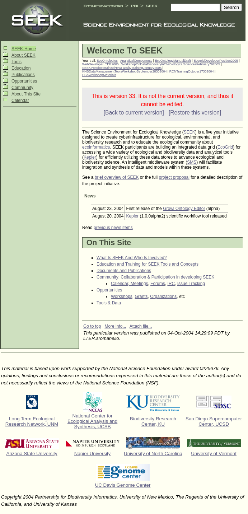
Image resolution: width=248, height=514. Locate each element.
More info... (115, 326)
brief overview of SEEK (117, 177)
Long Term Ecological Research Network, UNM (31, 421)
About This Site (26, 94)
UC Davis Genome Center (123, 485)
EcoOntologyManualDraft (173, 60)
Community (22, 87)
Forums (157, 283)
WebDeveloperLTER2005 (100, 64)
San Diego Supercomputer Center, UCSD (214, 421)
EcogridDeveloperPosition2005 (215, 60)
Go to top (92, 326)
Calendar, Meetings (129, 283)
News (89, 195)
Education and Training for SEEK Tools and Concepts (147, 264)
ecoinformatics (96, 147)
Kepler (90, 157)
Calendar (20, 100)
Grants (141, 296)
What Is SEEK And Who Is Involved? (132, 257)
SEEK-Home (23, 48)
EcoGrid (225, 147)
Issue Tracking (191, 283)
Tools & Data (109, 302)
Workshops (121, 296)
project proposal (174, 177)
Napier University (92, 453)
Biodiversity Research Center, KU (153, 421)
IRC (171, 283)
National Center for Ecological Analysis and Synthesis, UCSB (92, 421)
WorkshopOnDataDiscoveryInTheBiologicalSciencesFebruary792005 (170, 64)
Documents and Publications (124, 270)
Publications (23, 74)
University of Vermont (214, 453)
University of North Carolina (153, 453)
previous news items (113, 227)
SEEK (189, 132)
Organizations (163, 296)
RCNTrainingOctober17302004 (191, 71)
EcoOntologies (107, 60)
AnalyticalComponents (136, 60)
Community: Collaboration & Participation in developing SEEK (155, 277)
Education (21, 68)
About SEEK (23, 55)
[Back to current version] (134, 112)
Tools (16, 61)
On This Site (108, 242)
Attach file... (141, 326)
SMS (191, 162)
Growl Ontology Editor (184, 208)
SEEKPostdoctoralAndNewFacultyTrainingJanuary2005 (122, 68)
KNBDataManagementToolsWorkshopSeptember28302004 (124, 71)
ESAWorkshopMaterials (99, 75)
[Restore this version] (195, 112)
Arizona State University (31, 453)
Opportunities (24, 81)
